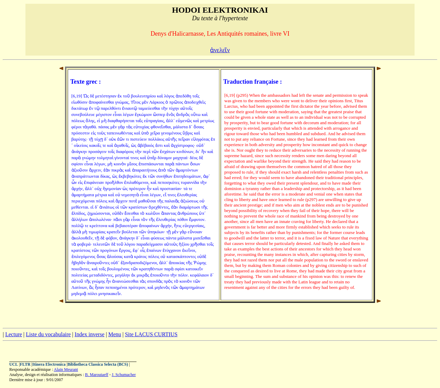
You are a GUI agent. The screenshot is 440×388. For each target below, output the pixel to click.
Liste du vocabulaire (48, 334)
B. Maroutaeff (96, 374)
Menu (114, 334)
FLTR (25, 364)
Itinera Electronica (49, 364)
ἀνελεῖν (220, 50)
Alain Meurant (66, 369)
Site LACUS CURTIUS (151, 334)
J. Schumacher (124, 374)
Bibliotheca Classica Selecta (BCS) (97, 364)
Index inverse (89, 334)
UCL (13, 364)
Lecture (13, 334)
